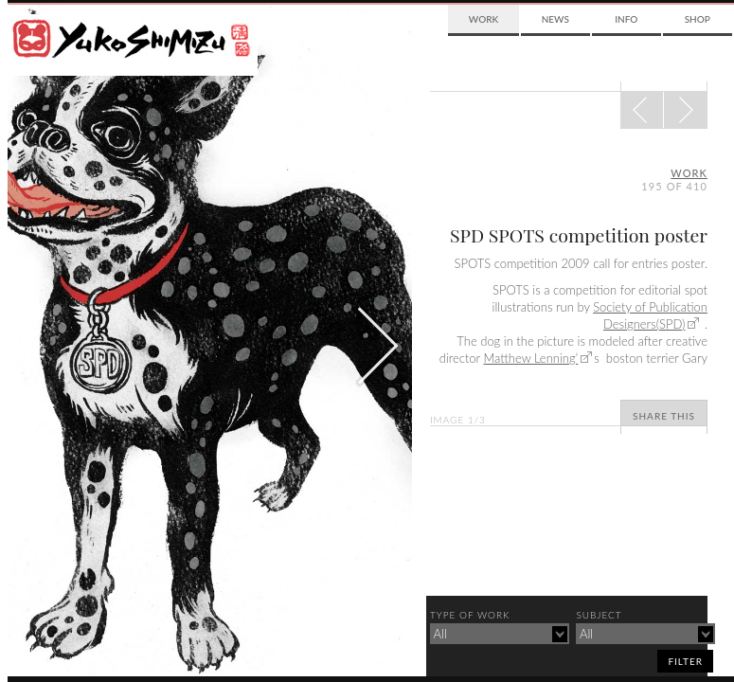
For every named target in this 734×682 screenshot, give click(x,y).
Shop (697, 19)
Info (626, 19)
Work (483, 19)
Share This (664, 416)
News (555, 19)
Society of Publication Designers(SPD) (650, 315)
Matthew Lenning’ (530, 358)
